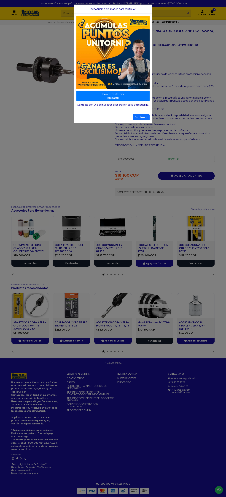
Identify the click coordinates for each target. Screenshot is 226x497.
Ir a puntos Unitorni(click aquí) (113, 95)
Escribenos (141, 117)
